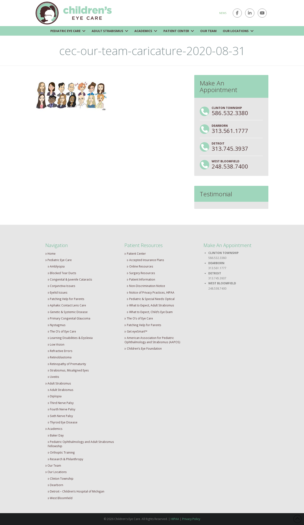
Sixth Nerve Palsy (60, 416)
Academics (54, 429)
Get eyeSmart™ (135, 331)
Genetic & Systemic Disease (68, 312)
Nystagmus (57, 325)
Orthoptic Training (61, 452)
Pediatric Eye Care (58, 260)
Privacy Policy (191, 519)
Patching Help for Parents (66, 299)
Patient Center (135, 253)
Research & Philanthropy (65, 459)
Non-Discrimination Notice (146, 286)
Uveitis (53, 377)
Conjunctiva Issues (62, 286)
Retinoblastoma (60, 357)
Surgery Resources (141, 273)
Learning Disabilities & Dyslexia (70, 338)
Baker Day (56, 435)
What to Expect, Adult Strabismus (150, 305)
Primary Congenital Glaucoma (69, 318)
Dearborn (55, 485)
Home (50, 253)
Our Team (53, 465)
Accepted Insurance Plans (145, 260)
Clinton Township (61, 478)
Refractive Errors (60, 351)
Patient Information (141, 279)
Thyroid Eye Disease (63, 422)
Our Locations (56, 472)
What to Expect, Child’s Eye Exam (150, 312)
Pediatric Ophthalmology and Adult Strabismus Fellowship (81, 444)
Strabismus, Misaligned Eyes (68, 370)
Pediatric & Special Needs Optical (151, 299)
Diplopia (55, 396)
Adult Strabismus (58, 383)
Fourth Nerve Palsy (62, 409)
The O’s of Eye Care (62, 331)
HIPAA (175, 519)
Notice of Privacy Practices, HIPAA (150, 292)
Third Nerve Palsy (61, 403)
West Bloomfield (60, 498)
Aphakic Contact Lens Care (67, 305)
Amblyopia (56, 266)
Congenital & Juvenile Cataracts (70, 279)
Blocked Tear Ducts (62, 273)
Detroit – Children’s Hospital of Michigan (76, 491)
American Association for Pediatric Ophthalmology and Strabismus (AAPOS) (152, 340)
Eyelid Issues (58, 292)
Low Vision (56, 344)
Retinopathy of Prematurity (67, 364)
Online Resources (140, 266)
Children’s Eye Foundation (143, 348)
